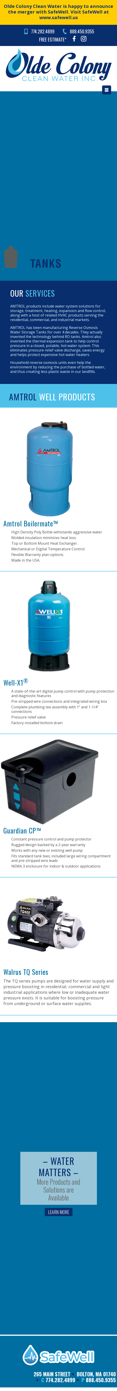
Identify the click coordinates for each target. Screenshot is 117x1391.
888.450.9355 (82, 31)
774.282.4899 (42, 31)
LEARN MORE (58, 1212)
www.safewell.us (58, 17)
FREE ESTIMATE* (52, 39)
